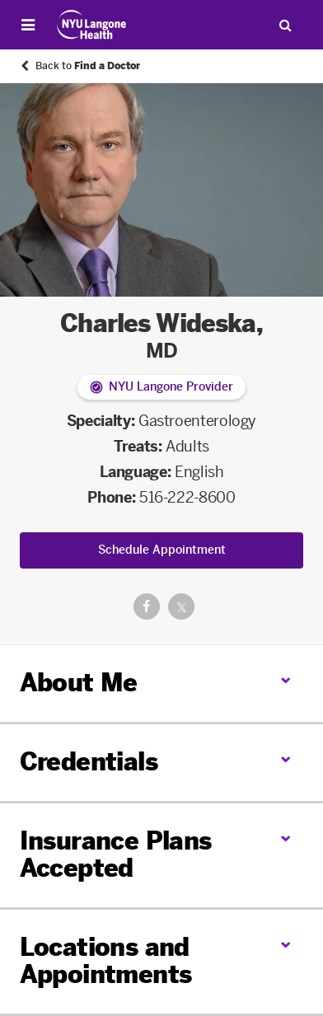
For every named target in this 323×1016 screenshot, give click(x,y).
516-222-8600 (187, 498)
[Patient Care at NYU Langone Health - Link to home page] (92, 25)
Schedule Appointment (162, 550)
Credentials (88, 762)
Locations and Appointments (106, 961)
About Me (79, 683)
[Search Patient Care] (285, 24)
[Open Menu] (28, 25)
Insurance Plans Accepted (116, 854)
